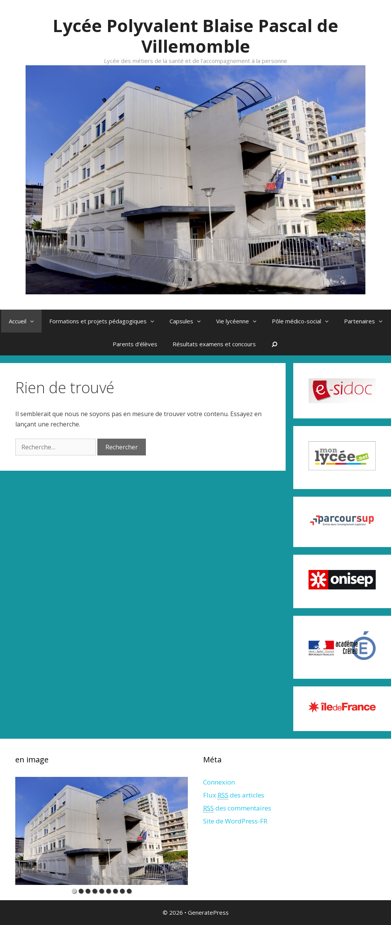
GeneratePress (208, 912)
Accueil (25, 321)
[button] (34, 321)
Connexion (219, 782)
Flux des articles (233, 795)
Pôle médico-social (304, 321)
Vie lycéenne (240, 321)
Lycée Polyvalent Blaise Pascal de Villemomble (195, 36)
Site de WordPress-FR (235, 821)
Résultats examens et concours (214, 344)
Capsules (189, 321)
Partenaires (367, 321)
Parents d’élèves (135, 344)
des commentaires (237, 808)
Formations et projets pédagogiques (105, 321)
